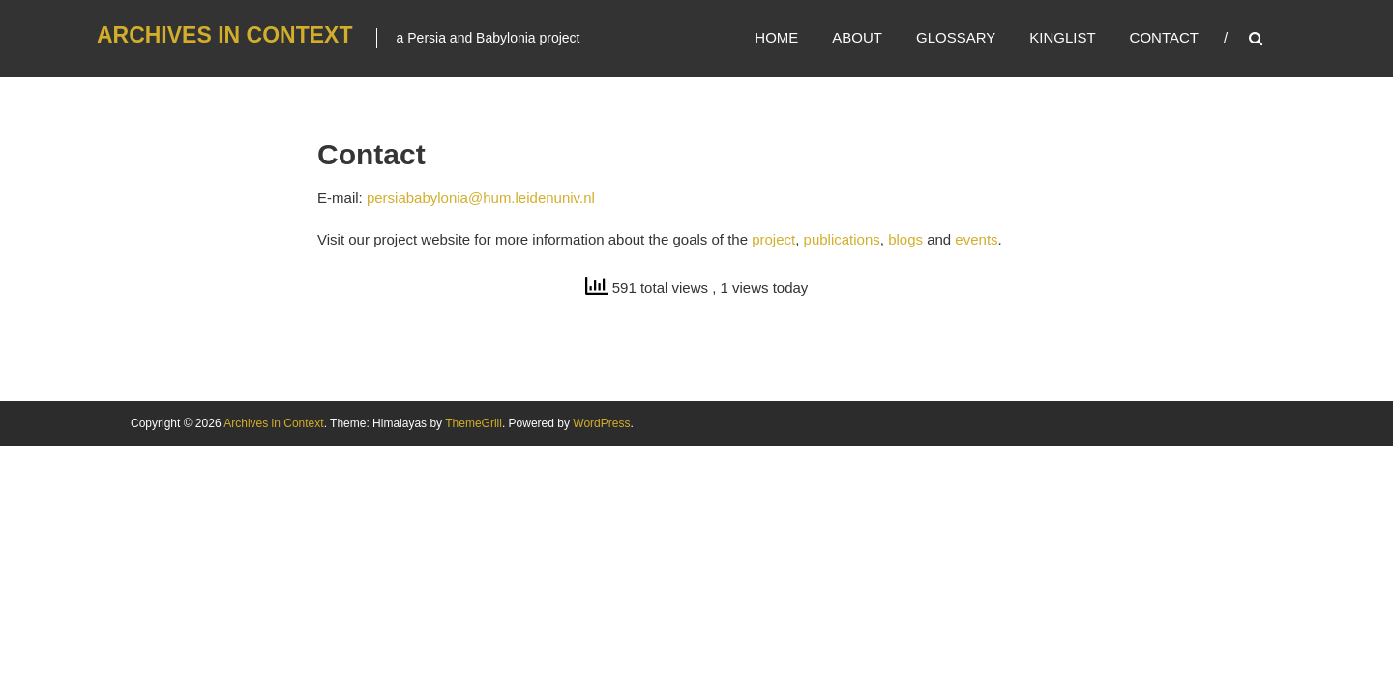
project (773, 239)
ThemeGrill (473, 423)
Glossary (955, 37)
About (857, 37)
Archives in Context (225, 34)
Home (776, 37)
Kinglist (1062, 37)
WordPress (601, 423)
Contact (1164, 37)
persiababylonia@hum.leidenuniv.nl (481, 197)
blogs (905, 239)
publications (842, 239)
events (976, 239)
